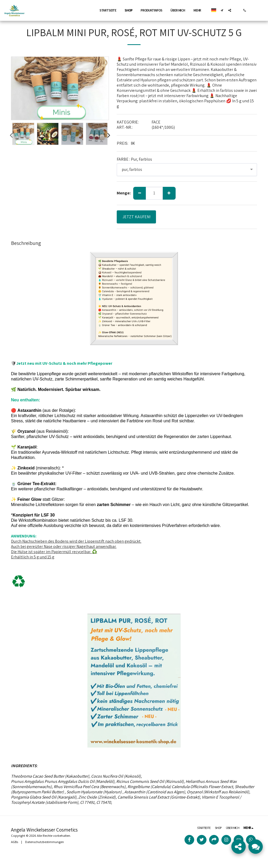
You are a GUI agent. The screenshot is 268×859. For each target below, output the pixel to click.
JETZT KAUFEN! (136, 217)
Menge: (124, 193)
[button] (222, 10)
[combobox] (187, 169)
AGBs (14, 842)
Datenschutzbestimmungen (44, 842)
